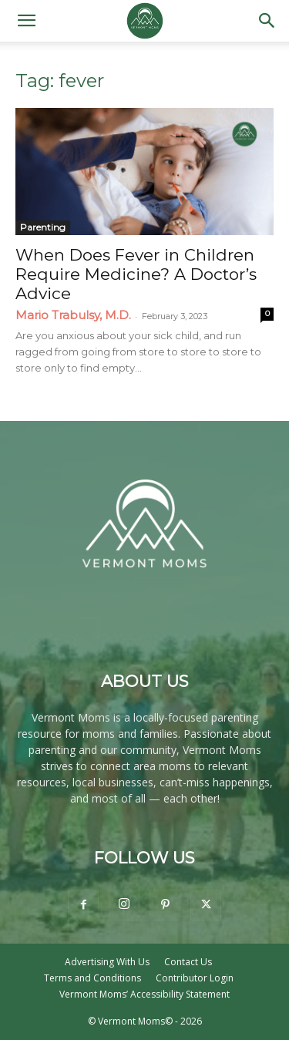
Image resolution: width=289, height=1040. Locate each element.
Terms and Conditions (92, 977)
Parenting (43, 227)
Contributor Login (195, 977)
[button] (26, 21)
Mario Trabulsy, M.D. (73, 315)
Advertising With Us (107, 961)
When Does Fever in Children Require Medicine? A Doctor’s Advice (136, 274)
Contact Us (188, 961)
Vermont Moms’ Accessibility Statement (144, 994)
